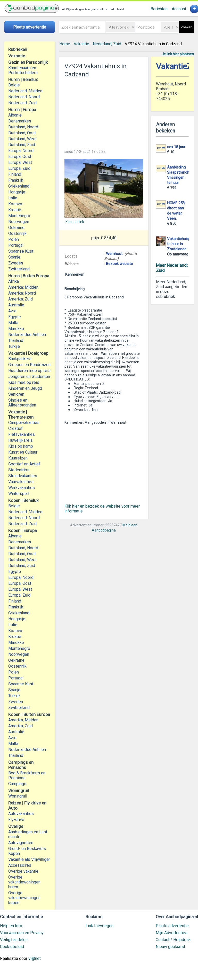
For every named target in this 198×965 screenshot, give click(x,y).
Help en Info (11, 925)
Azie (12, 310)
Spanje (14, 257)
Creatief (15, 428)
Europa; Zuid (19, 168)
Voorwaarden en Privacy (22, 932)
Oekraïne (16, 227)
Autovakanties (21, 813)
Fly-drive (16, 819)
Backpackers (19, 358)
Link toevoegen (99, 925)
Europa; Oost (19, 156)
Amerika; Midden (23, 287)
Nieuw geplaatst (170, 946)
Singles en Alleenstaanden (22, 403)
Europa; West (20, 162)
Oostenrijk (17, 233)
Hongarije (16, 192)
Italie (12, 198)
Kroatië (14, 209)
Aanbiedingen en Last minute (27, 834)
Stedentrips (18, 469)
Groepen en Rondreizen (29, 364)
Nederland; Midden (25, 90)
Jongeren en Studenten (29, 376)
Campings (17, 783)
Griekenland (18, 186)
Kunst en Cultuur (22, 452)
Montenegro (19, 215)
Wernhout (114, 253)
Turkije (14, 346)
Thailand (15, 340)
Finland (14, 174)
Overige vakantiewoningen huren (24, 882)
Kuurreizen (18, 458)
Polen (13, 239)
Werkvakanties (21, 487)
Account (179, 8)
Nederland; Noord (24, 96)
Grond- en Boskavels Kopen (27, 851)
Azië (12, 737)
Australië (16, 731)
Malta (13, 322)
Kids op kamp (20, 446)
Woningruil (17, 796)
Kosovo (15, 203)
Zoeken (186, 27)
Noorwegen (18, 221)
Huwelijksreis (20, 440)
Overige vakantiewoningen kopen (24, 897)
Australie (16, 305)
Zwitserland (19, 269)
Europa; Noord (21, 150)
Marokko (16, 328)
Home (64, 43)
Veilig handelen (14, 939)
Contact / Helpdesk (173, 939)
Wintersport (18, 493)
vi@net (34, 958)
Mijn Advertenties (171, 932)
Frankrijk (15, 180)
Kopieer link (74, 222)
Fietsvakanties (21, 434)
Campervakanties (23, 422)
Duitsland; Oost (22, 132)
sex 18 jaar (176, 147)
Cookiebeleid (12, 946)
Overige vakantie (23, 871)
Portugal (15, 245)
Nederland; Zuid (22, 102)
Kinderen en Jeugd (25, 388)
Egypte (14, 316)
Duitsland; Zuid (21, 144)
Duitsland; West (22, 138)
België (14, 85)
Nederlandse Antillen (27, 334)
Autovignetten (20, 842)
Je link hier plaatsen (178, 54)
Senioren (16, 394)
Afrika (13, 281)
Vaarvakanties (21, 481)
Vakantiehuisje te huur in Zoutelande (179, 243)
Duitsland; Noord (23, 127)
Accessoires (19, 865)
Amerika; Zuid (20, 299)
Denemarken (19, 121)
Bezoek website (119, 263)
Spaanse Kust (20, 251)
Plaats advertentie (172, 925)
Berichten (159, 8)
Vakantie (81, 43)
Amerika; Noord (22, 293)
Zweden (15, 263)
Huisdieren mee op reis (29, 370)
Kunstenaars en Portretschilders (23, 70)
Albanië (15, 115)
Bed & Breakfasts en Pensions (26, 775)
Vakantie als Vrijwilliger (29, 859)
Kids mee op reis (23, 382)
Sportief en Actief (24, 464)
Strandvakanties (22, 475)
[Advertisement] (103, 112)
